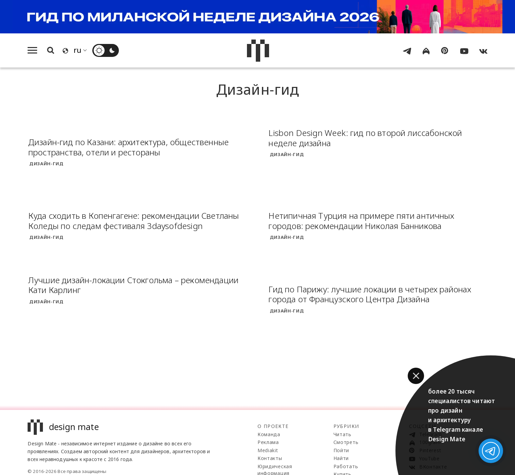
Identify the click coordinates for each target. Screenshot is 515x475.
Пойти (341, 450)
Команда (269, 434)
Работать (345, 466)
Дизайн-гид (46, 163)
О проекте (273, 426)
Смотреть (346, 442)
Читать (342, 434)
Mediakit (268, 450)
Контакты (270, 458)
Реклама (268, 442)
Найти (341, 458)
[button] (416, 376)
